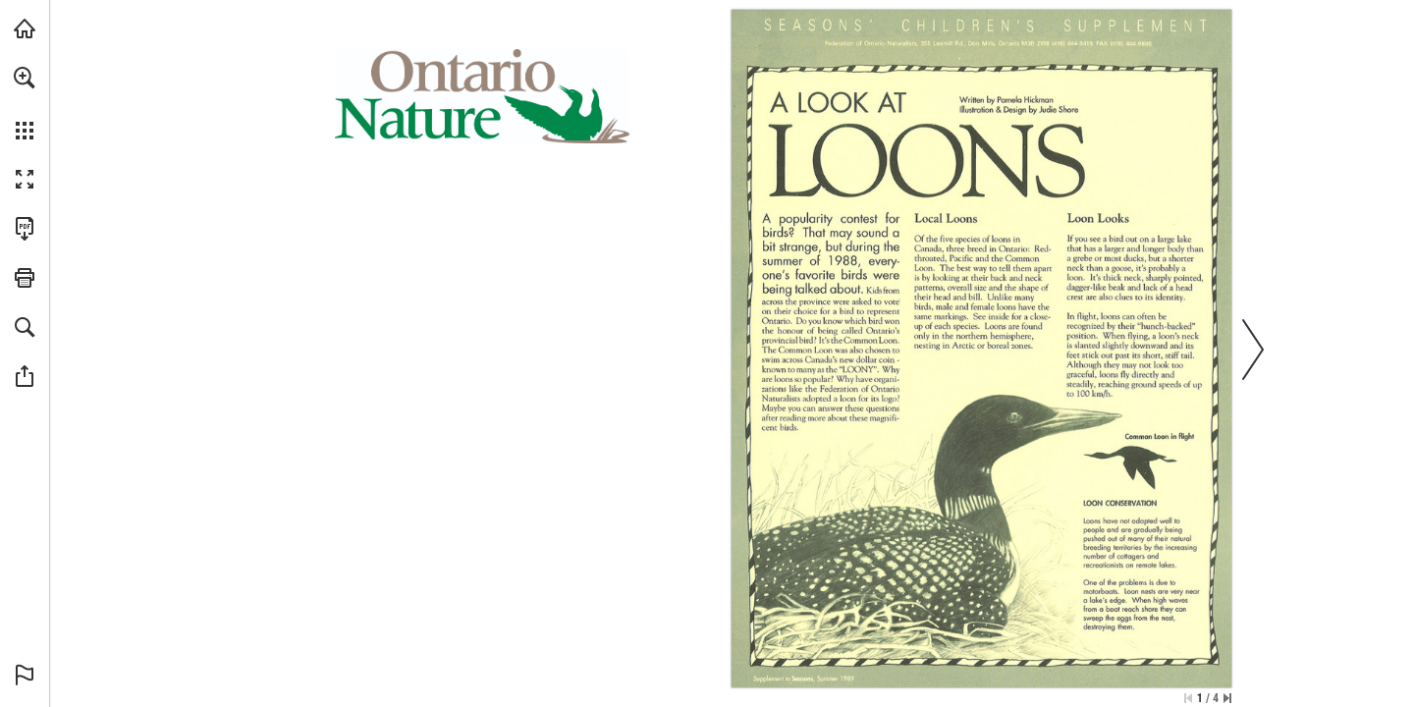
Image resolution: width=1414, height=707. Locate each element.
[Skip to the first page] (1188, 698)
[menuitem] (24, 103)
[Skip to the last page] (1227, 698)
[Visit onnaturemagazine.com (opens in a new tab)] (24, 28)
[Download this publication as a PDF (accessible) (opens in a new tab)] (24, 228)
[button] (24, 77)
